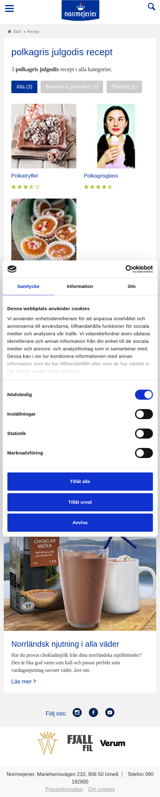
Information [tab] (80, 286)
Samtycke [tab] (28, 286)
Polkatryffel (24, 176)
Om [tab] (131, 286)
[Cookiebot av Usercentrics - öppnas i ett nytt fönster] (125, 269)
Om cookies (101, 789)
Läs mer (24, 681)
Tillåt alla (80, 481)
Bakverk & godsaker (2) (72, 86)
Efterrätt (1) (124, 86)
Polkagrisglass (101, 176)
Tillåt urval (80, 502)
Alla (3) (24, 86)
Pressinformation (64, 789)
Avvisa (80, 522)
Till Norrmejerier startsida (80, 10)
